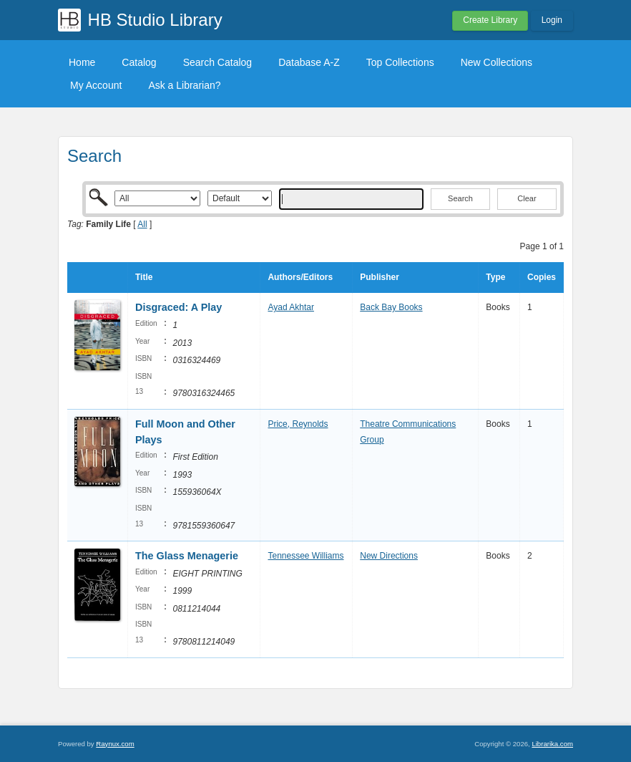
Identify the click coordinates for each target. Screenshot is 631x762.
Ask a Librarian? (184, 85)
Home (82, 62)
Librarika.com (552, 744)
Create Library (490, 20)
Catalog (139, 62)
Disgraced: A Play (178, 307)
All (142, 224)
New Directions (389, 556)
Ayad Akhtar (291, 307)
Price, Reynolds (298, 424)
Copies (541, 277)
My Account (96, 85)
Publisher (379, 277)
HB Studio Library (155, 19)
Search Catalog (218, 62)
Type (495, 277)
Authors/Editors (300, 277)
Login (552, 20)
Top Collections (400, 62)
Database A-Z (309, 62)
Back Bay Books (391, 307)
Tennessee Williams (305, 556)
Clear (526, 198)
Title (143, 277)
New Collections (496, 62)
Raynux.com (115, 744)
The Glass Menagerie (186, 555)
